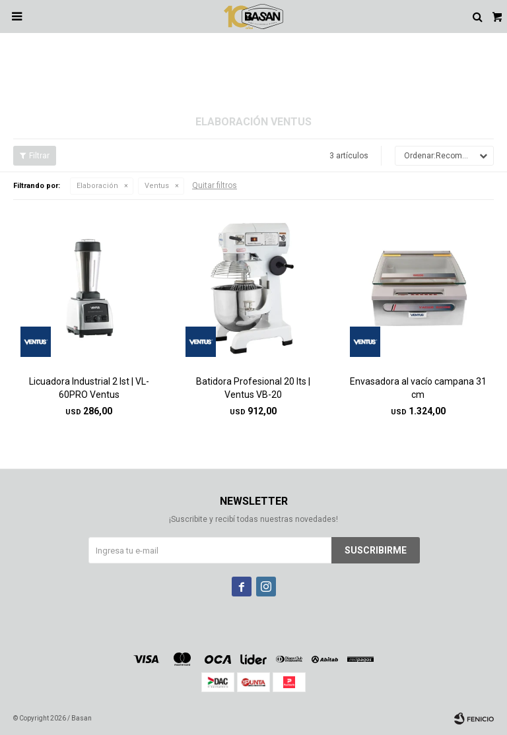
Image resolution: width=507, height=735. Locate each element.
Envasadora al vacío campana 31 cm (418, 388)
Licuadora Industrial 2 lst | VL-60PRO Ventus (89, 388)
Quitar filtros (214, 185)
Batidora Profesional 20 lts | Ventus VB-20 (253, 388)
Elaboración (97, 185)
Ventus (157, 185)
